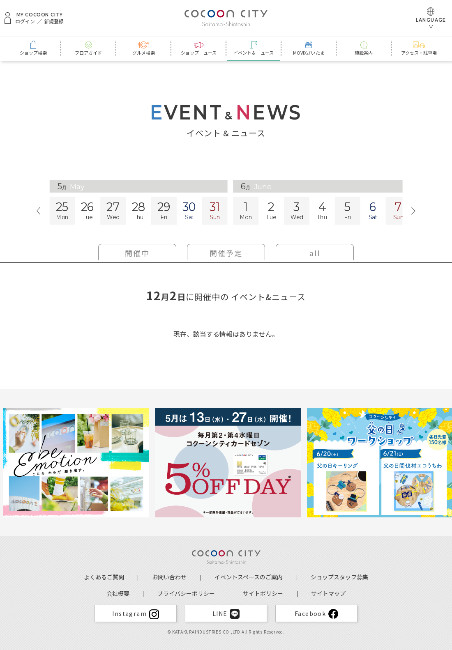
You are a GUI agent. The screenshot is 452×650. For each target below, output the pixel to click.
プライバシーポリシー (186, 593)
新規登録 (54, 21)
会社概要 (117, 593)
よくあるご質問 (104, 577)
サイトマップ (328, 593)
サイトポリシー (263, 593)
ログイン (25, 21)
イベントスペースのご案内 (248, 577)
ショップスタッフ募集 (339, 577)
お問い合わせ (169, 577)
